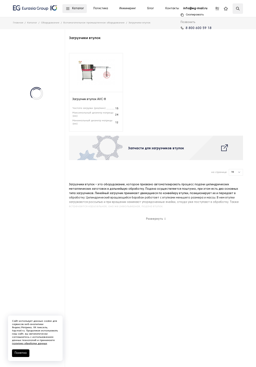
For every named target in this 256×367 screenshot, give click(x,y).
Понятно (21, 353)
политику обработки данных (29, 343)
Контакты (172, 8)
